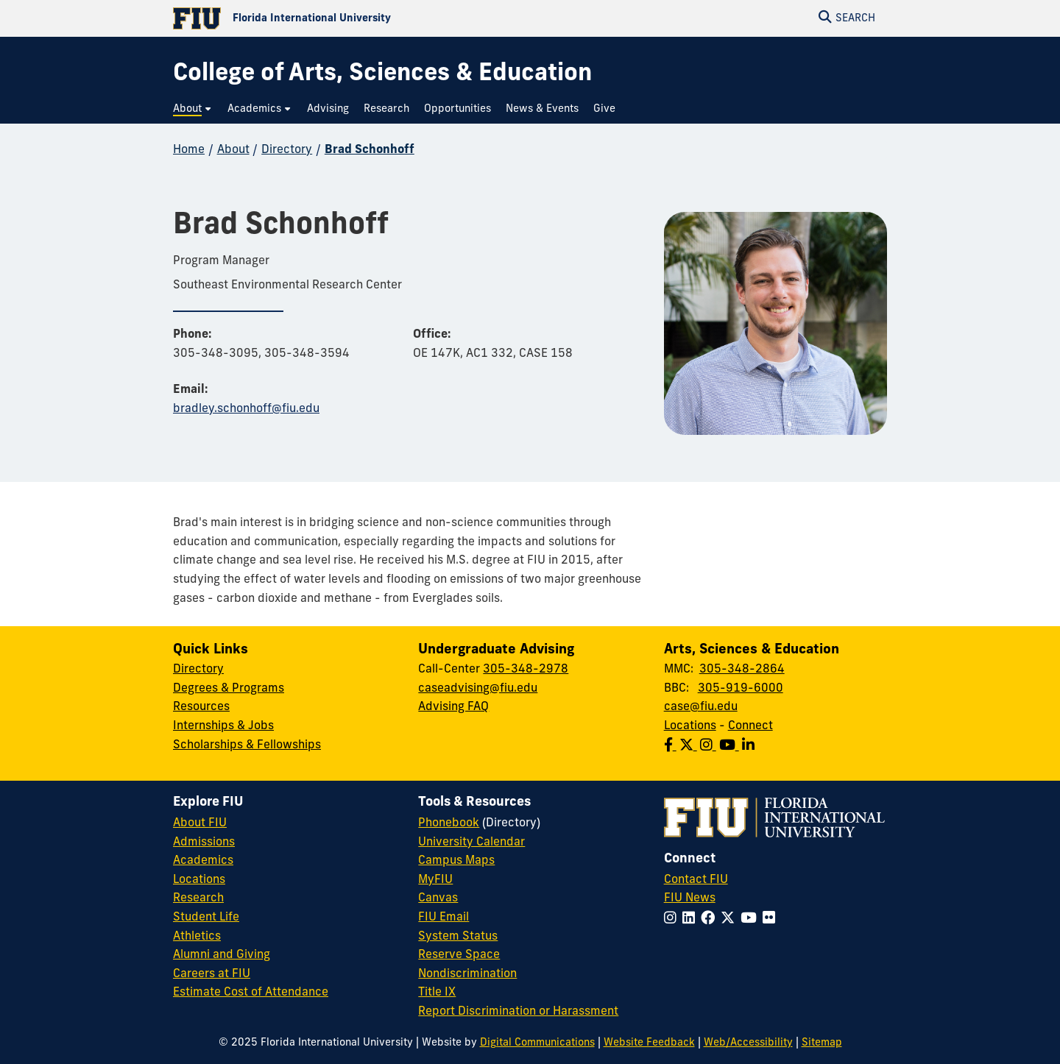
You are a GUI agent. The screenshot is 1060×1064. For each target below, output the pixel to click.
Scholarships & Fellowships (247, 745)
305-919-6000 (740, 689)
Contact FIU (696, 880)
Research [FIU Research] (198, 898)
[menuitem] (193, 109)
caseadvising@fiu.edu (477, 689)
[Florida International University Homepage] (351, 18)
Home (189, 150)
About (233, 150)
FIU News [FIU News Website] (690, 898)
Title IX (437, 993)
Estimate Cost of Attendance (250, 993)
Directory (286, 150)
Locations (690, 726)
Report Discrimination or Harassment (518, 1012)
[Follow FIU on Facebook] (711, 919)
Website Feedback (649, 1043)
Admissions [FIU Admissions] (204, 842)
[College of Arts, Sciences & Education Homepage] (382, 74)
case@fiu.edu (701, 707)
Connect (750, 726)
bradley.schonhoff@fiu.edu (246, 409)
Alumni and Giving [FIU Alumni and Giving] (221, 955)
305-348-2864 (742, 669)
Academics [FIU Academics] (203, 861)
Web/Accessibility (748, 1043)
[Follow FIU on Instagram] (673, 919)
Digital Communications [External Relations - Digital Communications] (537, 1043)
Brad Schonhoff (369, 150)
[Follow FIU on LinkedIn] (691, 919)
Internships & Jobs (223, 726)
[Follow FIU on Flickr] (772, 919)
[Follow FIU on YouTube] (752, 919)
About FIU (200, 823)
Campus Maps (456, 861)
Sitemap (822, 1043)
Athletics (197, 937)
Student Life (206, 917)
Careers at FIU (211, 974)
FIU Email (443, 917)
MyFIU (435, 880)
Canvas (438, 898)
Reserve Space (459, 955)
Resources (201, 707)
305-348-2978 (525, 669)
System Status (458, 937)
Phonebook (448, 823)
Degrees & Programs (228, 689)
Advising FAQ (453, 707)
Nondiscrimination (467, 974)
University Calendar (471, 842)
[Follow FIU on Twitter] (731, 919)
